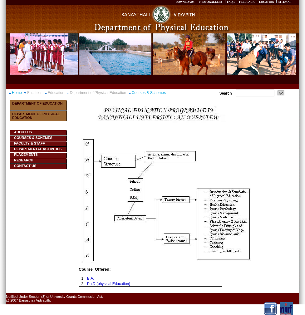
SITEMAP (284, 1)
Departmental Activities (37, 149)
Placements (26, 154)
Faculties (34, 93)
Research (23, 160)
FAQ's (230, 1)
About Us (23, 132)
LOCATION (266, 1)
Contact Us (25, 166)
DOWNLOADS (185, 1)
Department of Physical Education (98, 93)
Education (56, 93)
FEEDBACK (247, 1)
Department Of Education (37, 103)
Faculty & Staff (29, 143)
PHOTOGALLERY (211, 1)
